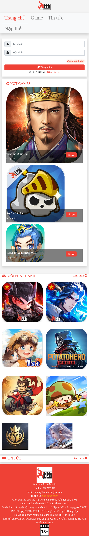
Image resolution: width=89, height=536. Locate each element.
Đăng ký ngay (53, 72)
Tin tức (55, 18)
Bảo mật (51, 484)
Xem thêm (80, 275)
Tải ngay (71, 155)
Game (37, 18)
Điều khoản (39, 484)
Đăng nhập (44, 67)
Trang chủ (15, 18)
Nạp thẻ (13, 28)
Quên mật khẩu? (76, 61)
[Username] (48, 44)
